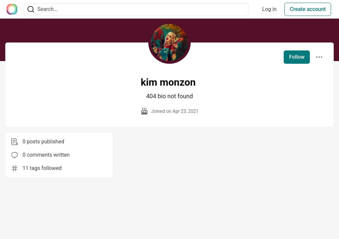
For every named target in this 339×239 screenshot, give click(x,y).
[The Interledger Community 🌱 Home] (12, 9)
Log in (269, 9)
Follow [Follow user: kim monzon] (297, 57)
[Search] (30, 9)
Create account (308, 9)
